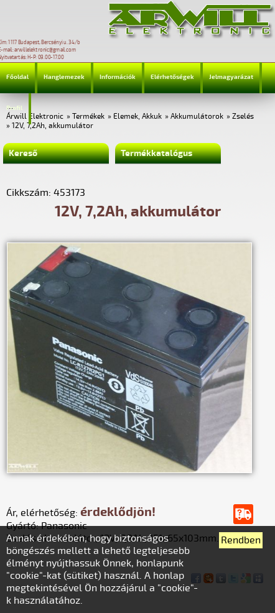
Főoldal (17, 77)
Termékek (88, 116)
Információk (118, 77)
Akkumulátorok (196, 116)
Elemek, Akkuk (137, 116)
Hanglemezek (64, 77)
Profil (14, 108)
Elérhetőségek (172, 77)
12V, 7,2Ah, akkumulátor (52, 126)
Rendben (241, 540)
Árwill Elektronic (34, 116)
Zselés (243, 116)
